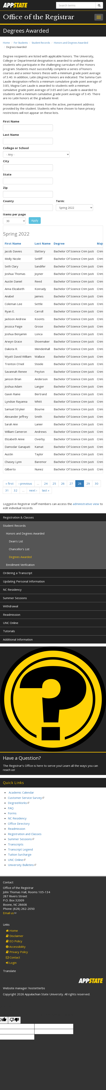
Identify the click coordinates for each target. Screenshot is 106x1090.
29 (88, 483)
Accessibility (16, 947)
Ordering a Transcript (17, 573)
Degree (59, 243)
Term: (60, 201)
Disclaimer (14, 936)
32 (15, 490)
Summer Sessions (15, 598)
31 (7, 490)
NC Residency (12, 589)
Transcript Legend (20, 849)
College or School (16, 148)
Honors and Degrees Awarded (71, 42)
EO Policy (14, 941)
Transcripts (15, 844)
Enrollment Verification (20, 565)
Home (6, 42)
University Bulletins (22, 865)
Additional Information (18, 639)
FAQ (11, 808)
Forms (12, 813)
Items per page (14, 214)
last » (45, 490)
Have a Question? (22, 758)
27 (71, 483)
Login (11, 963)
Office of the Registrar (38, 17)
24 (46, 483)
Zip (5, 188)
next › (33, 490)
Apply (34, 220)
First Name (11, 121)
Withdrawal (10, 606)
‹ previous (25, 483)
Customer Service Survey (26, 798)
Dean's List (16, 541)
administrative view (86, 504)
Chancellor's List (19, 549)
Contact (13, 957)
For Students (21, 42)
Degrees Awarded (20, 557)
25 (54, 483)
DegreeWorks (18, 803)
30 (96, 483)
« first (10, 483)
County (8, 201)
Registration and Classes (24, 834)
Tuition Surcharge (19, 854)
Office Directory (19, 823)
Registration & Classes (18, 517)
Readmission (11, 615)
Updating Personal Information (24, 581)
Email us (9, 913)
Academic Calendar (21, 792)
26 (63, 483)
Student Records (41, 42)
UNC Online (10, 623)
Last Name (11, 135)
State (7, 174)
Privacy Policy (17, 952)
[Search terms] (76, 5)
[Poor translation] (14, 1020)
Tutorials (9, 631)
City (6, 161)
